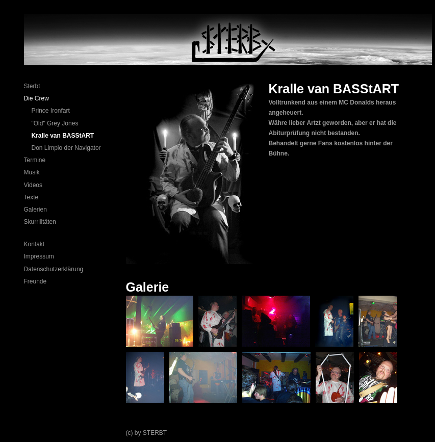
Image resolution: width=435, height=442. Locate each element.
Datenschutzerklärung (54, 269)
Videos (33, 185)
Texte (31, 197)
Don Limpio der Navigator (66, 147)
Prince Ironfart (51, 110)
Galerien (35, 209)
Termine (35, 160)
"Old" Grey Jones (55, 123)
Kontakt (34, 244)
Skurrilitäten (40, 221)
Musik (32, 172)
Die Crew (36, 98)
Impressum (39, 256)
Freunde (35, 281)
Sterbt (32, 86)
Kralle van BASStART (63, 135)
